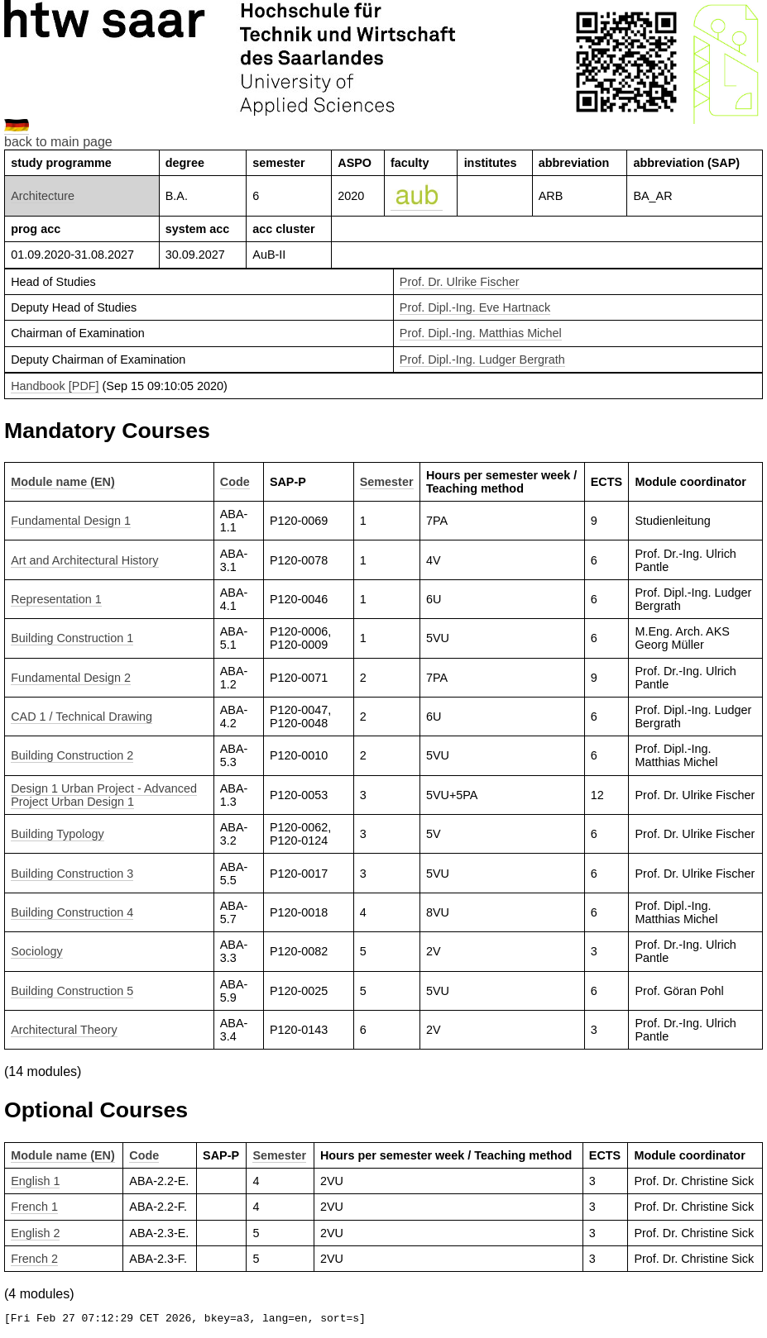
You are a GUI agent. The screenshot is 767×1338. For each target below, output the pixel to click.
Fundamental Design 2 (71, 677)
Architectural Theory (64, 1029)
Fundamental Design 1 (71, 520)
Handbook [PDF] (54, 386)
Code (235, 481)
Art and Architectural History (84, 560)
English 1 (35, 1181)
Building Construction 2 (72, 755)
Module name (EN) (63, 481)
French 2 (34, 1258)
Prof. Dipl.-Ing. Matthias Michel (481, 333)
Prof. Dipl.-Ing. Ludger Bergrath (482, 359)
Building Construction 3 (72, 873)
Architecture (42, 195)
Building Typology (57, 833)
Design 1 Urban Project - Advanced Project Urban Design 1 (104, 795)
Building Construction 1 (72, 638)
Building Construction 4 (72, 912)
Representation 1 (56, 599)
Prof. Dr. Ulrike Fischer (460, 281)
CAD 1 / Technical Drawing (81, 716)
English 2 (35, 1233)
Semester (387, 481)
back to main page (58, 142)
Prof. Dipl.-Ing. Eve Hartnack (475, 307)
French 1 (34, 1206)
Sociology (36, 951)
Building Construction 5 (72, 991)
